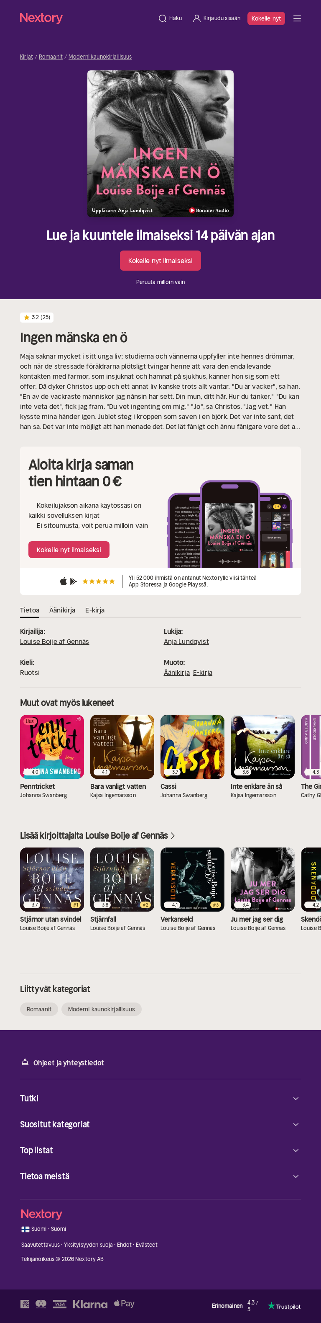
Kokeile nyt (266, 18)
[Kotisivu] (86, 18)
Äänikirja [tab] (62, 610)
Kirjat (26, 57)
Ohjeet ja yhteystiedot (62, 1062)
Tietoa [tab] (29, 610)
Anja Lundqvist (186, 641)
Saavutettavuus (40, 1244)
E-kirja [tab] (94, 610)
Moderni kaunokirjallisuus (100, 57)
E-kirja (202, 672)
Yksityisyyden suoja (88, 1244)
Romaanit (51, 57)
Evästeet (147, 1244)
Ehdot (124, 1244)
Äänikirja (177, 672)
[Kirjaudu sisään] (216, 18)
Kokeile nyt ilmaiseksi (160, 260)
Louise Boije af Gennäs (54, 641)
